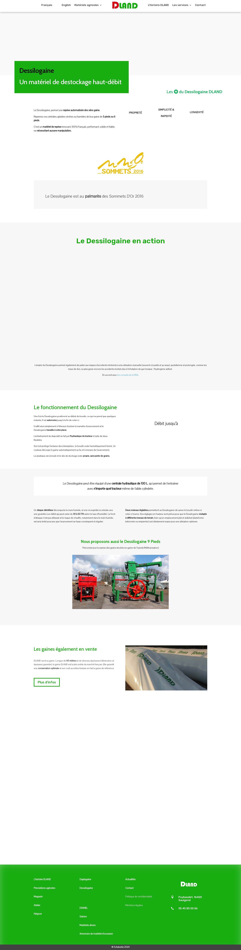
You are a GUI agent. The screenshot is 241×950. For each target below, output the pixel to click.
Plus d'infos (47, 682)
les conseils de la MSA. (128, 375)
